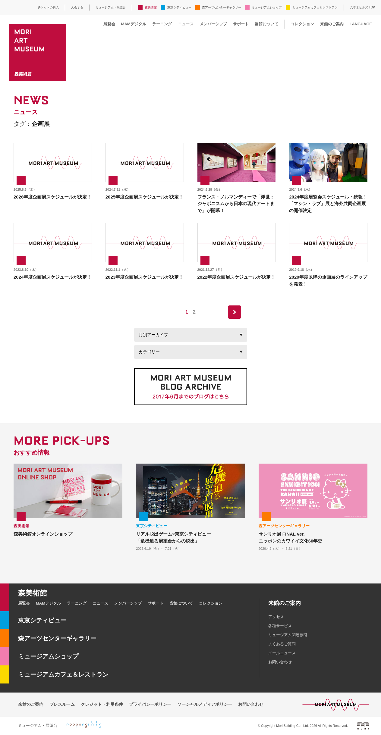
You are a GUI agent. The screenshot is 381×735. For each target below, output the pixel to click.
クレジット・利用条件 (102, 704)
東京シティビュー (179, 7)
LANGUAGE (361, 24)
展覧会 (109, 24)
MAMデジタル (133, 24)
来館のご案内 (332, 24)
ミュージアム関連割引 (287, 635)
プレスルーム (62, 704)
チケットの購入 (48, 7)
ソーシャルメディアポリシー (204, 704)
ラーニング (162, 24)
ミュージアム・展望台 (111, 7)
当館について (266, 24)
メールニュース (282, 653)
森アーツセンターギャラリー (221, 7)
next (234, 312)
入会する (77, 7)
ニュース (186, 24)
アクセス (276, 617)
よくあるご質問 (282, 644)
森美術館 (151, 7)
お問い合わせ (280, 662)
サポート (241, 24)
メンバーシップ (213, 24)
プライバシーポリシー (150, 704)
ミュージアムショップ (267, 7)
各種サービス (280, 626)
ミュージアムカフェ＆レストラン (315, 7)
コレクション (302, 24)
